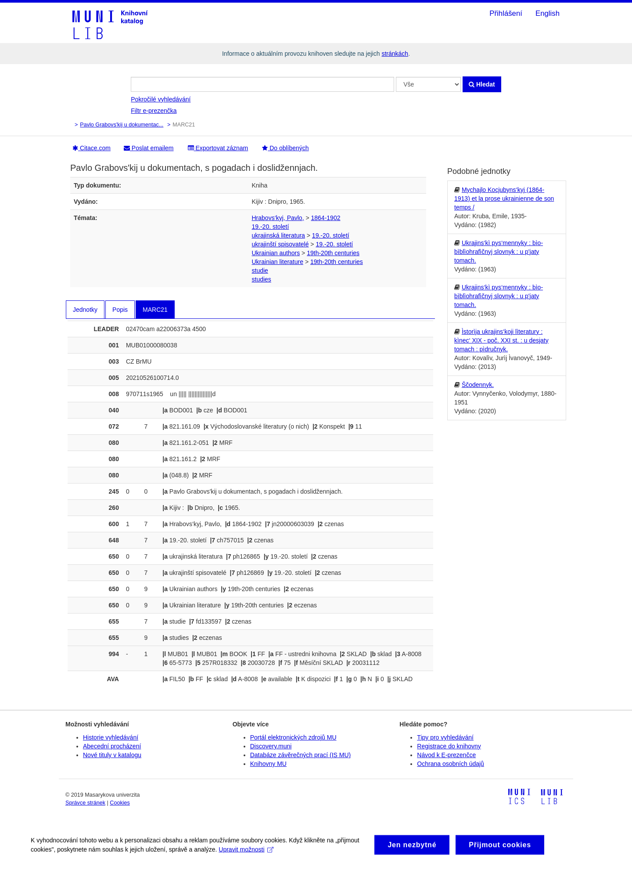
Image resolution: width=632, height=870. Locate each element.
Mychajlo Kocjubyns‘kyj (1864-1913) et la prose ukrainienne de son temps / (504, 198)
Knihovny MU (268, 763)
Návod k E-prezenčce (446, 754)
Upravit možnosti (246, 854)
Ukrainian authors (276, 252)
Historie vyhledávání (110, 737)
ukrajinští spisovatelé (280, 244)
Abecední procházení (112, 746)
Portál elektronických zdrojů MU (293, 737)
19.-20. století (270, 226)
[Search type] (428, 84)
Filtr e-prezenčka (153, 110)
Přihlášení (505, 13)
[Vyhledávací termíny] (262, 84)
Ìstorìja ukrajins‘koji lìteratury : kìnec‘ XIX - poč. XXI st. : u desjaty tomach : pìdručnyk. (501, 340)
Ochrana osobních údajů (450, 763)
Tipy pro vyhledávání (445, 737)
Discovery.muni (271, 746)
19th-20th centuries (333, 252)
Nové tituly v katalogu (112, 754)
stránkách (394, 53)
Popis (120, 309)
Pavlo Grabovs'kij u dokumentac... (121, 125)
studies (261, 279)
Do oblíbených (285, 148)
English (547, 13)
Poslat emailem (149, 148)
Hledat (482, 84)
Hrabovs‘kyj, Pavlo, (278, 217)
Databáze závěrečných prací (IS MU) (300, 754)
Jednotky (85, 309)
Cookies (120, 803)
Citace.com (91, 148)
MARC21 (155, 309)
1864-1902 (326, 217)
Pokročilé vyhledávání (160, 99)
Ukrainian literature (278, 261)
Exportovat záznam (218, 148)
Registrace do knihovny (449, 746)
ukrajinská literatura (278, 235)
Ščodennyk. (478, 384)
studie (260, 270)
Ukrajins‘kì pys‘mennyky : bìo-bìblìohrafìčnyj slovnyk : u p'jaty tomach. (498, 251)
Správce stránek (85, 803)
